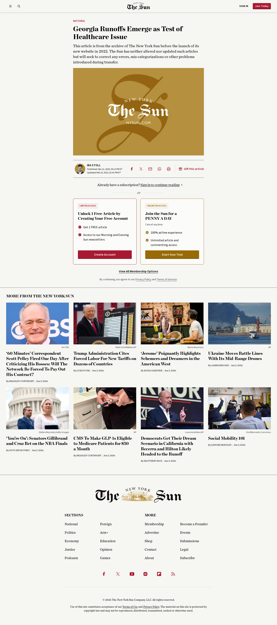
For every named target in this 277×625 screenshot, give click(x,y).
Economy (72, 541)
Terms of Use (130, 607)
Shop (148, 541)
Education (107, 541)
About (149, 558)
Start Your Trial (172, 255)
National (79, 21)
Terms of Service (167, 279)
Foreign (106, 524)
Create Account (105, 255)
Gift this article (191, 169)
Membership (154, 524)
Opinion (106, 549)
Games (105, 558)
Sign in (243, 6)
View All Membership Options (138, 271)
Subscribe (187, 558)
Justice (70, 549)
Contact (150, 549)
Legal (184, 549)
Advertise (152, 532)
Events (185, 532)
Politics (70, 532)
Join (262, 6)
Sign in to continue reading (160, 185)
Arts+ (104, 532)
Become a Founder (194, 524)
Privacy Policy (143, 279)
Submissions (189, 541)
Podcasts (71, 558)
